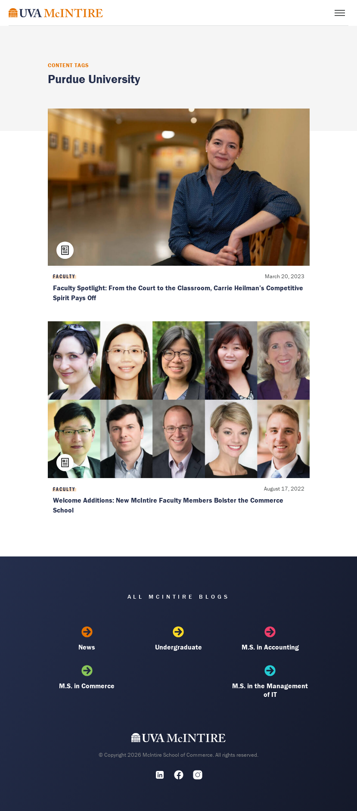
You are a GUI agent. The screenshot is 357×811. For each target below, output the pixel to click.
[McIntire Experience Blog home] (56, 12)
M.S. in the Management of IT (270, 682)
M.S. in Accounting (270, 638)
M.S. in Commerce (87, 677)
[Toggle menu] (339, 13)
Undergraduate (178, 638)
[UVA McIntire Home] (178, 739)
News (87, 638)
